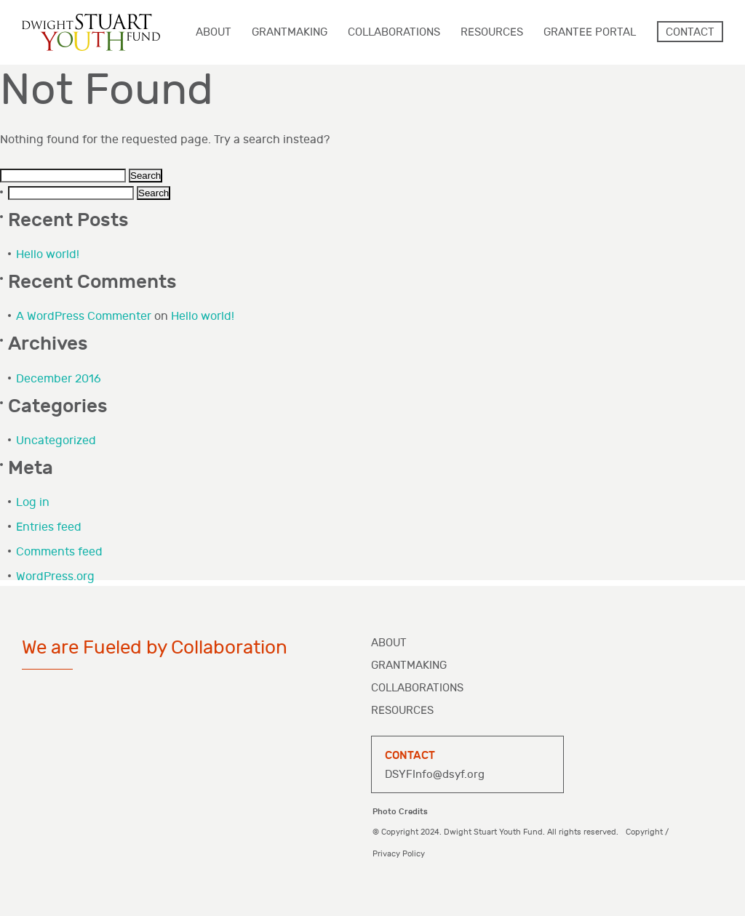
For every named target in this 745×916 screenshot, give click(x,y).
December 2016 (58, 379)
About (389, 643)
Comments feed (59, 552)
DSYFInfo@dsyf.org (435, 774)
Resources (402, 710)
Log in (32, 503)
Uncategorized (56, 441)
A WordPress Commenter (83, 317)
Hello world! (47, 255)
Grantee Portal (589, 32)
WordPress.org (55, 577)
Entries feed (48, 527)
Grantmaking (409, 665)
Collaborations (417, 688)
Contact (690, 32)
